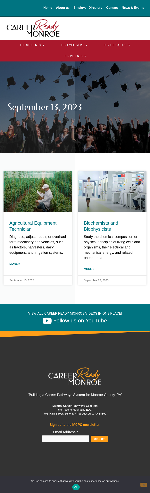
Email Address (65, 432)
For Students (32, 45)
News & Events (133, 7)
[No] (143, 485)
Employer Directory (87, 7)
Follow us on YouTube (80, 321)
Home (47, 7)
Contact (112, 7)
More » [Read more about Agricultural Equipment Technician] (14, 263)
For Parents (75, 56)
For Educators (117, 45)
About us (63, 7)
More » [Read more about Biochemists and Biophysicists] (89, 269)
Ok (76, 487)
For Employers (74, 45)
